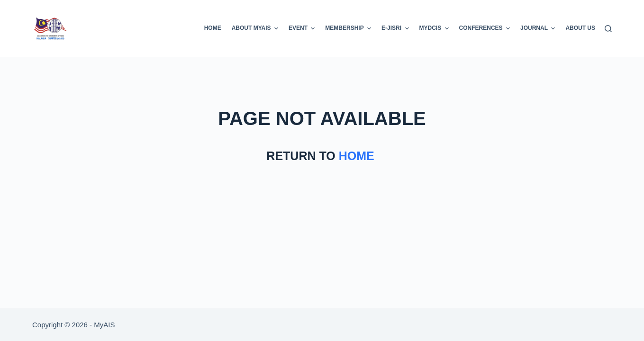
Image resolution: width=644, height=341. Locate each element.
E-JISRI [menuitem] (396, 28)
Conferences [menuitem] (485, 28)
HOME (358, 155)
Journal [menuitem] (538, 28)
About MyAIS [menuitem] (256, 28)
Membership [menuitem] (349, 28)
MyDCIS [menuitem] (435, 28)
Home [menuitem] (212, 28)
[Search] (608, 28)
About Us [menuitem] (580, 28)
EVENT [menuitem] (303, 28)
